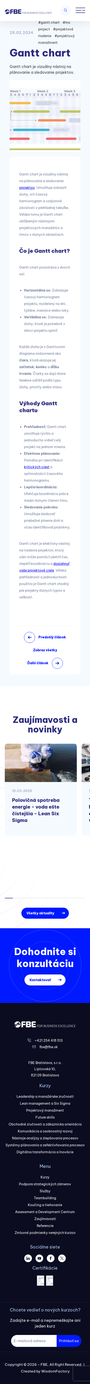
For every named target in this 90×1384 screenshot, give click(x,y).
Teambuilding (45, 1198)
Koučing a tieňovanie (45, 1205)
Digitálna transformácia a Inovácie (45, 1152)
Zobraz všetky (45, 650)
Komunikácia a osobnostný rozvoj (45, 1131)
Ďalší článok (37, 663)
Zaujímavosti (45, 1219)
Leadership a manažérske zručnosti (45, 1096)
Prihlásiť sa (69, 1341)
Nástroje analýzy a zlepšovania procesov (45, 1138)
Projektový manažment (45, 1110)
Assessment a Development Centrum (45, 1212)
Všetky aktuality (40, 913)
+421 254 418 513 (49, 1040)
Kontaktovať (40, 980)
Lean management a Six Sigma (45, 1103)
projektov (27, 188)
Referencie (45, 1226)
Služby (45, 1191)
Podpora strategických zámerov (45, 1184)
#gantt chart (49, 22)
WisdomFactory (55, 1371)
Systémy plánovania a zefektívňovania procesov (45, 1145)
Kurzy (45, 1177)
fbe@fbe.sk (48, 1047)
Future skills (45, 1117)
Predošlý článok (52, 637)
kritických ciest (36, 467)
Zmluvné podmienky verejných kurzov (45, 1233)
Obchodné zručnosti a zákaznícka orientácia (45, 1124)
